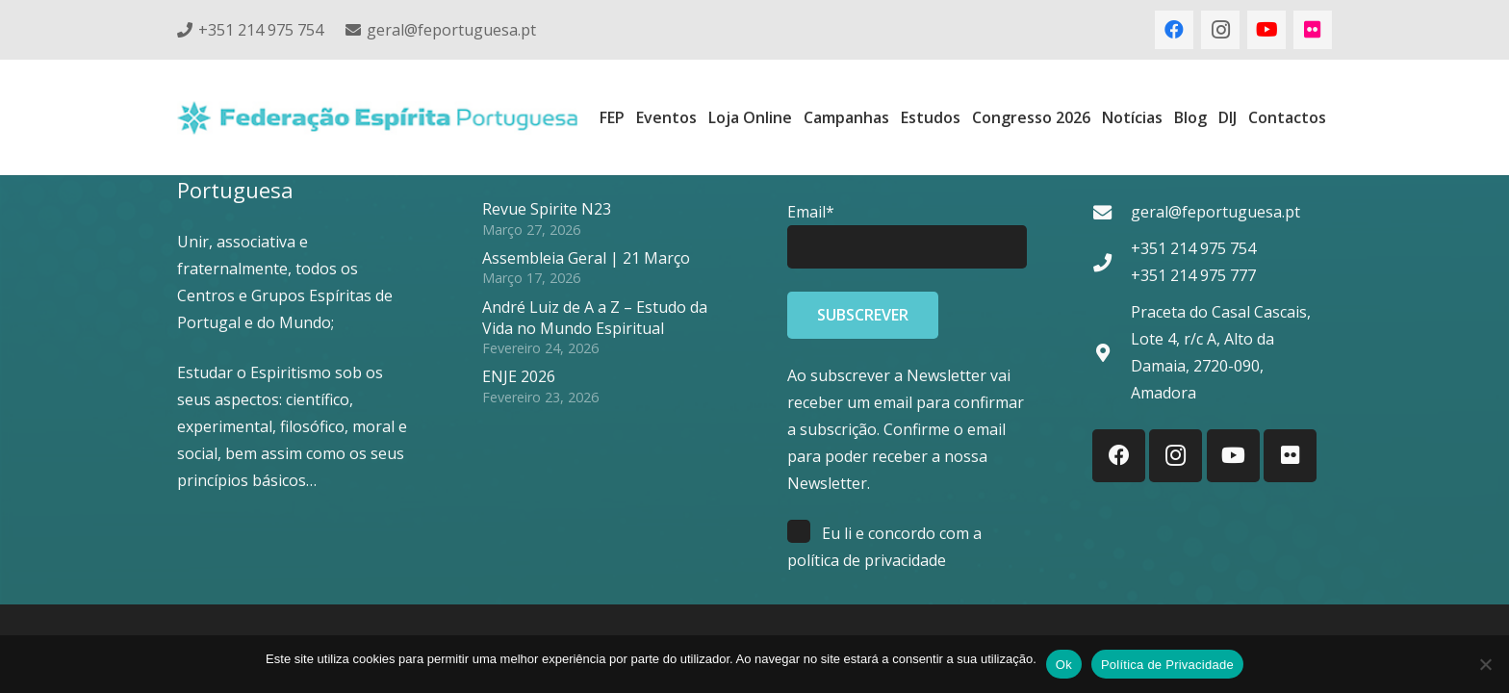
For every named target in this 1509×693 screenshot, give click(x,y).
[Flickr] (1312, 30)
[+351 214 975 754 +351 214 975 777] (1111, 262)
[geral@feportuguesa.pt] (1111, 212)
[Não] (1485, 664)
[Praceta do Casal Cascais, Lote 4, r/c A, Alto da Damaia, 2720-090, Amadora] (1111, 353)
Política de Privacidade (1167, 664)
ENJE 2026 (518, 376)
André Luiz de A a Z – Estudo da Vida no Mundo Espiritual (594, 317)
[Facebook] (1174, 30)
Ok (1064, 664)
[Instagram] (1220, 30)
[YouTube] (1266, 30)
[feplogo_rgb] (377, 118)
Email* (810, 211)
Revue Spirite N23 (546, 208)
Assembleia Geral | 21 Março (586, 258)
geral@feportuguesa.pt (1215, 211)
